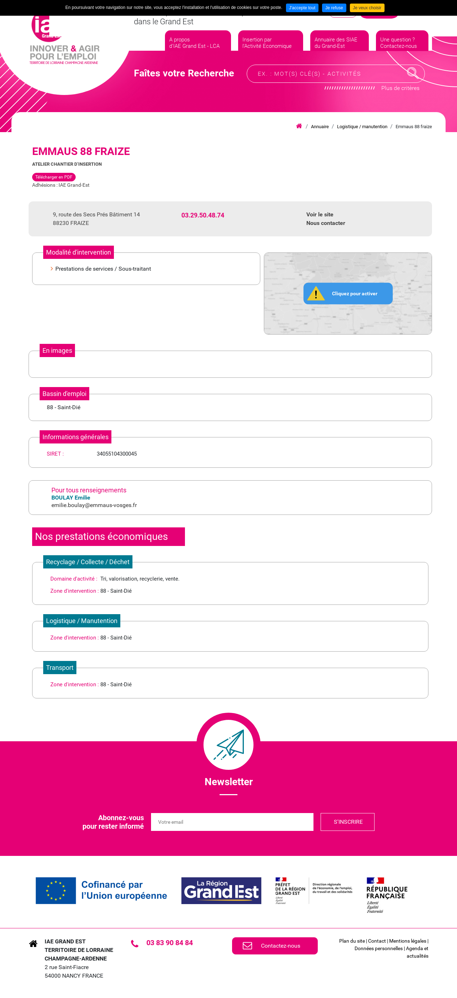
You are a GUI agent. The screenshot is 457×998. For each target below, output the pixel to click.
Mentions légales (407, 941)
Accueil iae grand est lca (299, 126)
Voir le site (319, 214)
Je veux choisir (367, 7)
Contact (377, 941)
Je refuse (334, 7)
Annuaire (320, 126)
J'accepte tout (302, 7)
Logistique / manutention (362, 126)
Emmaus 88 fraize (414, 126)
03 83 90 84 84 (169, 942)
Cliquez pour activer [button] (354, 293)
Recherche (413, 80)
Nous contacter (325, 223)
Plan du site (352, 941)
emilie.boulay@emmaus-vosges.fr (94, 505)
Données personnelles (379, 948)
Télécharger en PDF (53, 177)
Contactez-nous (280, 945)
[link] (101, 890)
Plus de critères (400, 94)
